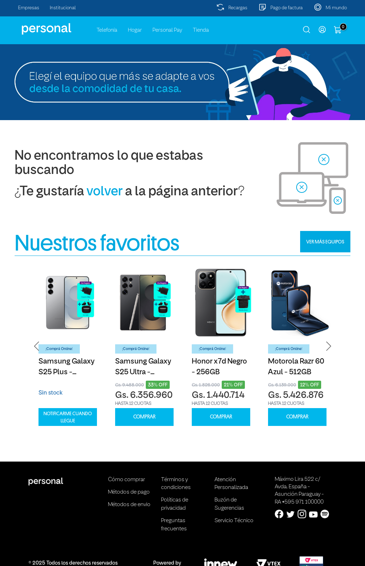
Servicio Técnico (234, 520)
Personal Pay (167, 30)
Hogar (135, 30)
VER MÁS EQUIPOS (325, 241)
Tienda (201, 30)
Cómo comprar (126, 479)
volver (105, 192)
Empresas (28, 8)
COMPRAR (144, 417)
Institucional (63, 8)
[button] (37, 346)
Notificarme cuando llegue (67, 417)
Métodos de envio (129, 504)
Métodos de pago (129, 492)
